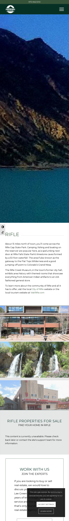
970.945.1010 (34, 2)
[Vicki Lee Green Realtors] (28, 9)
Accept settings (46, 504)
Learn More (46, 511)
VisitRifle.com (37, 292)
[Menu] (60, 9)
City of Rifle (38, 289)
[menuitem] (60, 9)
